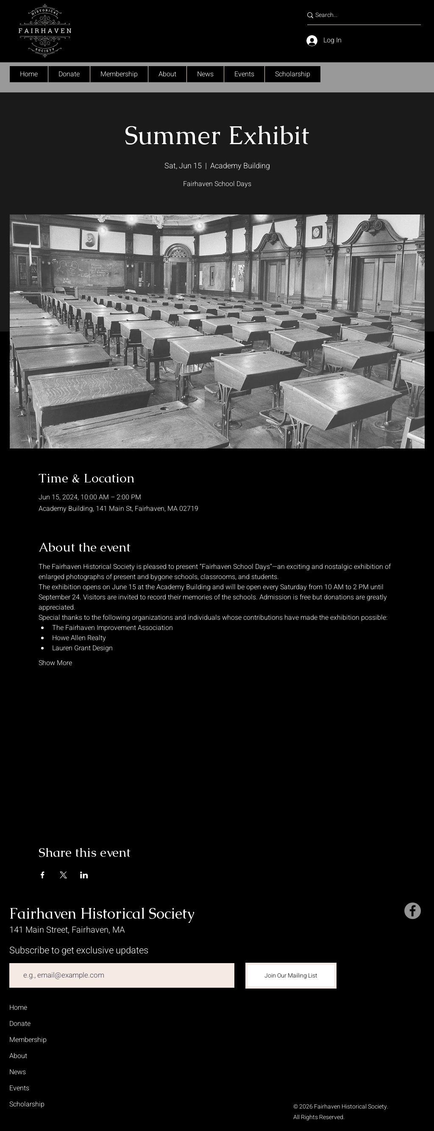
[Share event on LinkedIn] (84, 875)
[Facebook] (412, 911)
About (18, 1056)
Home (18, 1008)
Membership (28, 1040)
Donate (20, 1024)
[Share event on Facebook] (43, 875)
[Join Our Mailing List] (291, 976)
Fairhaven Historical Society (102, 913)
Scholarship (27, 1104)
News (17, 1072)
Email (17, 957)
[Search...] (359, 15)
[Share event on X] (63, 875)
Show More (55, 663)
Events (19, 1088)
